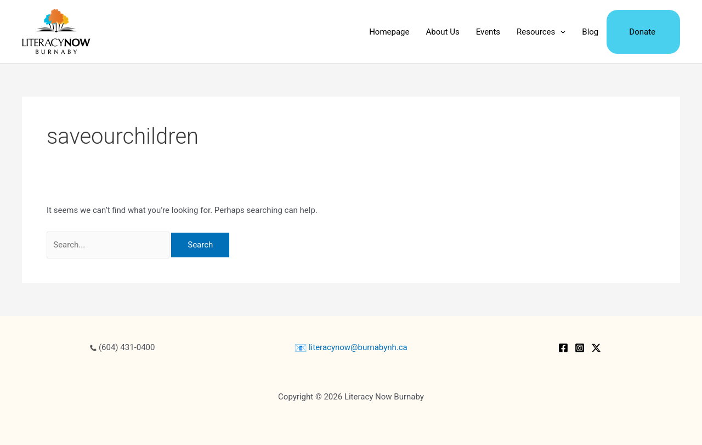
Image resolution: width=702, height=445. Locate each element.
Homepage (389, 32)
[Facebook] (563, 348)
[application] (560, 32)
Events (488, 32)
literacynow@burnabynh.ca (351, 347)
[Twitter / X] (596, 348)
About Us (443, 32)
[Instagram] (580, 348)
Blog (590, 32)
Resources (541, 32)
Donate (642, 32)
